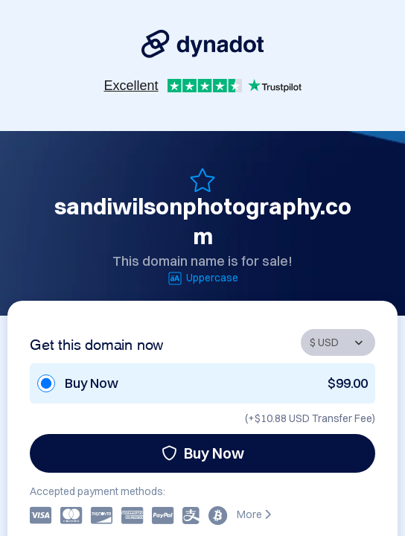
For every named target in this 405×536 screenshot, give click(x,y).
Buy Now (203, 453)
